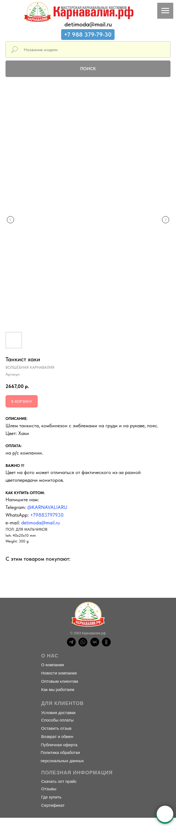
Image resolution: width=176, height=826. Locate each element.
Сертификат (53, 805)
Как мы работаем (57, 689)
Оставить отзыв (56, 728)
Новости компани (58, 673)
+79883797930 (47, 515)
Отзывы (48, 788)
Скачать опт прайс (59, 781)
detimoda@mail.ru (88, 24)
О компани (51, 664)
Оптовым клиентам (59, 681)
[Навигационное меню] (165, 10)
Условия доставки (58, 712)
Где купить (51, 797)
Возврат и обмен (57, 736)
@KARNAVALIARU (47, 507)
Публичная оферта (59, 744)
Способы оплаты (57, 720)
